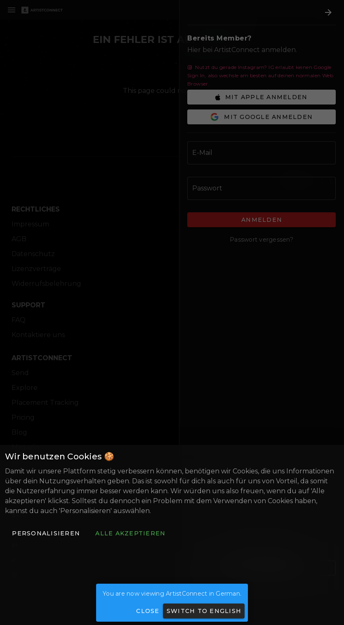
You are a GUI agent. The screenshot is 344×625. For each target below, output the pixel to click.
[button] (46, 533)
